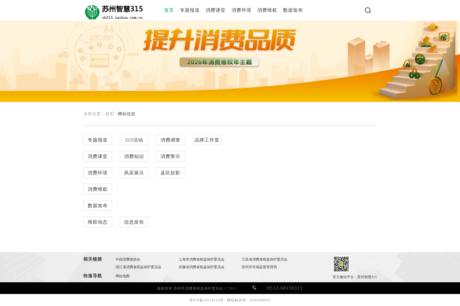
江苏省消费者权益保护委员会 (265, 259)
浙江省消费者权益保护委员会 (138, 267)
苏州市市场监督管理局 (259, 267)
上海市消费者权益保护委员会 (201, 259)
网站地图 (123, 276)
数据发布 (293, 10)
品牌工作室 (207, 139)
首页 (169, 10)
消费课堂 (216, 10)
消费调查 (170, 139)
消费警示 (170, 156)
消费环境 (241, 10)
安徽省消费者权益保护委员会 (201, 267)
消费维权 (267, 10)
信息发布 (134, 222)
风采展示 (134, 172)
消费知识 (134, 156)
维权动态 (98, 222)
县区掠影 (170, 172)
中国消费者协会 (128, 259)
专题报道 (190, 10)
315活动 (134, 139)
